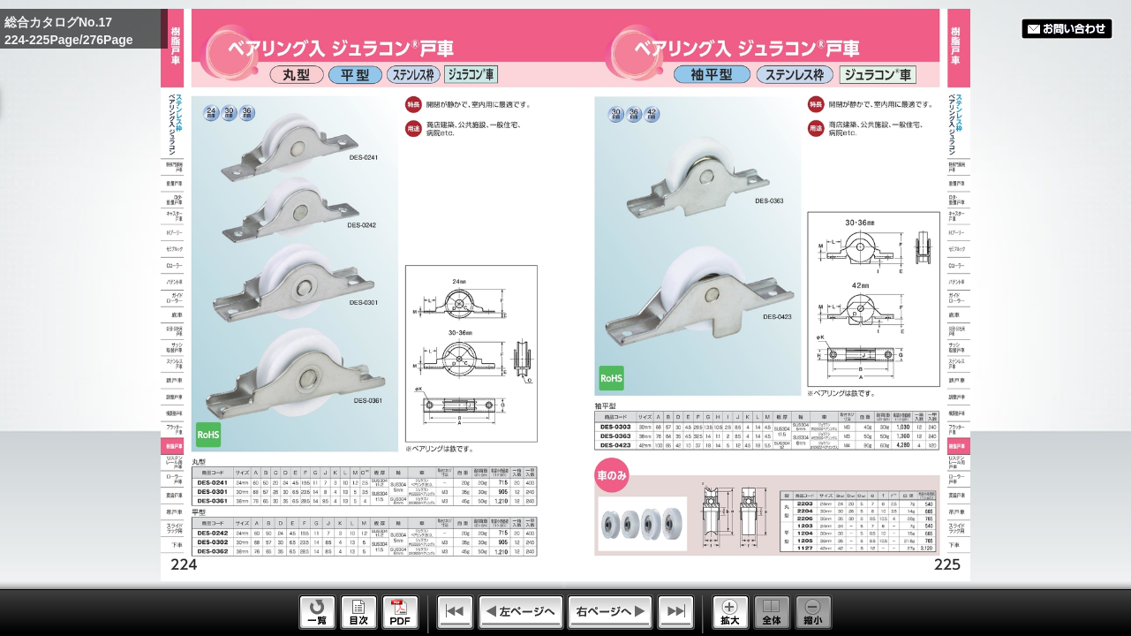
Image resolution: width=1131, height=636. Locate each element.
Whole (772, 612)
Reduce (814, 612)
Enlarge (731, 612)
